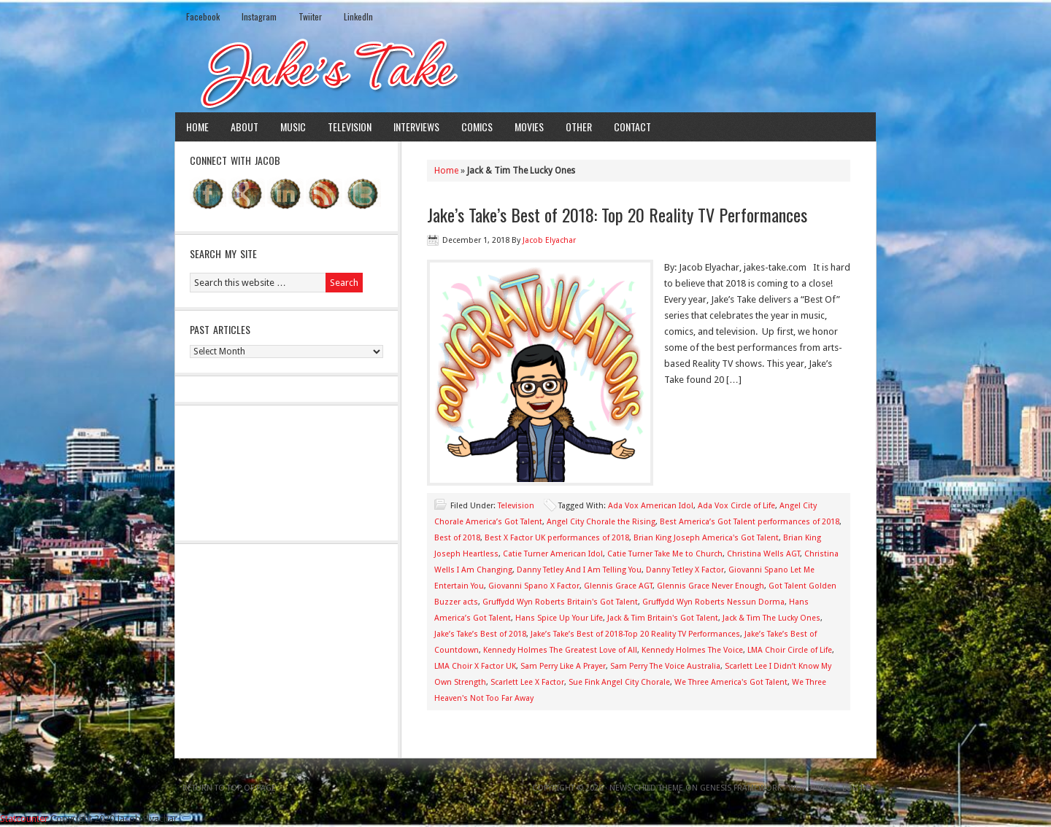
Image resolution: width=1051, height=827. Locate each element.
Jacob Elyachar (549, 240)
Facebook (203, 16)
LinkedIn (358, 16)
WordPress (812, 788)
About (244, 126)
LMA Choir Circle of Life (789, 650)
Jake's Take (525, 72)
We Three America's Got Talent (731, 682)
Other (579, 126)
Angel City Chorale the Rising (601, 522)
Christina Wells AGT (763, 554)
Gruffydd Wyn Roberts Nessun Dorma (713, 602)
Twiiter (310, 16)
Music (293, 126)
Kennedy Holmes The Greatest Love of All (560, 650)
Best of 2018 (457, 538)
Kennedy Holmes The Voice (692, 650)
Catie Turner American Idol (553, 554)
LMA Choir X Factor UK (475, 666)
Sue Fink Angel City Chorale (619, 682)
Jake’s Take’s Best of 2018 (480, 634)
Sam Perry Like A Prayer (563, 666)
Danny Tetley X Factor (685, 570)
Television (349, 126)
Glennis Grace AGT (618, 586)
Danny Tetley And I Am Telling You (579, 570)
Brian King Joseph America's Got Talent (706, 538)
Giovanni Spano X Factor (534, 586)
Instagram (259, 16)
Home (197, 126)
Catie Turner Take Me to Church (665, 554)
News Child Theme (646, 788)
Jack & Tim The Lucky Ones (771, 618)
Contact (632, 126)
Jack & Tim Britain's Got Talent (662, 618)
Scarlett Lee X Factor (527, 682)
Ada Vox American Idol (650, 505)
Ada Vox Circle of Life (736, 505)
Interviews (416, 126)
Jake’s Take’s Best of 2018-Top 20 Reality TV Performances (635, 634)
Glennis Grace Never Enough (710, 586)
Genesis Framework (741, 788)
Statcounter (24, 818)
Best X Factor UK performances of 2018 (557, 538)
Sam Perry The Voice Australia (665, 666)
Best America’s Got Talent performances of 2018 (749, 522)
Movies (529, 126)
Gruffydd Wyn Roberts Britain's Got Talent (560, 602)
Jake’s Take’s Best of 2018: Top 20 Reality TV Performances (617, 214)
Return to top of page (229, 788)
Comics (477, 126)
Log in (855, 788)
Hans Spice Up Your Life (559, 618)
